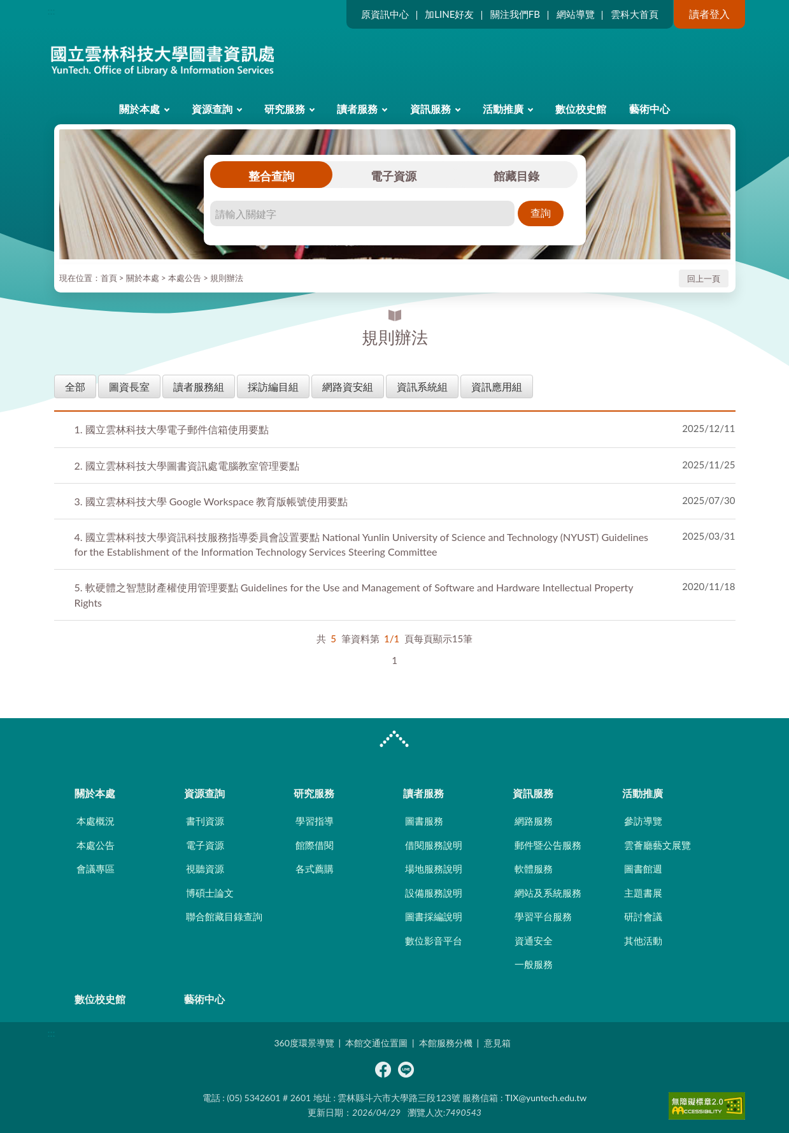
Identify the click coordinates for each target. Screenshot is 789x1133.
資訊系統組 (422, 386)
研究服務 (284, 109)
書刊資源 (205, 820)
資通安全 (534, 940)
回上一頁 (703, 278)
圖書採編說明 (433, 916)
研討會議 (643, 916)
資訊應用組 (496, 386)
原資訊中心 (385, 14)
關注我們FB (515, 14)
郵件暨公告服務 (548, 845)
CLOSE (394, 740)
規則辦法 (226, 278)
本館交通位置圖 (376, 1042)
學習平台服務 (543, 916)
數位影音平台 (433, 940)
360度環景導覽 (304, 1042)
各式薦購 (314, 868)
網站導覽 (576, 14)
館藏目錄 (516, 176)
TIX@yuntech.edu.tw (545, 1097)
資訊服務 (430, 109)
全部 (75, 386)
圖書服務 (424, 820)
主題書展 (643, 892)
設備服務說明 (433, 892)
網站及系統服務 (548, 892)
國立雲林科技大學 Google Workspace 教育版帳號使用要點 (211, 501)
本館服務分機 (446, 1042)
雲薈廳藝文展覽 (657, 845)
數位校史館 (580, 109)
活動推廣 (503, 109)
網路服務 (534, 820)
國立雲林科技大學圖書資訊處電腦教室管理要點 (187, 465)
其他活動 (643, 940)
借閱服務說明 (433, 845)
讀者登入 (709, 14)
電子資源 (393, 176)
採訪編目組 (273, 386)
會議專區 (95, 868)
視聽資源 (205, 868)
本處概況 (95, 820)
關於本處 (139, 109)
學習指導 (314, 820)
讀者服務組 (198, 386)
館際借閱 (314, 845)
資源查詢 (212, 109)
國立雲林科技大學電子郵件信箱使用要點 (172, 429)
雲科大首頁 (634, 14)
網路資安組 (347, 386)
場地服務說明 (433, 868)
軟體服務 (534, 868)
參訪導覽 (643, 820)
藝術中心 (649, 109)
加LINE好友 (449, 14)
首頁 (109, 278)
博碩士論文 (210, 892)
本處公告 (184, 278)
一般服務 (534, 964)
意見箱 (497, 1042)
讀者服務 (357, 109)
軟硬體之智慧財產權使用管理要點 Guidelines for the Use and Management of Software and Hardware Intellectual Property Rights (354, 594)
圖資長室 (129, 386)
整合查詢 (271, 176)
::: (51, 10)
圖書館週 (643, 868)
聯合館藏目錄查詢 (224, 916)
